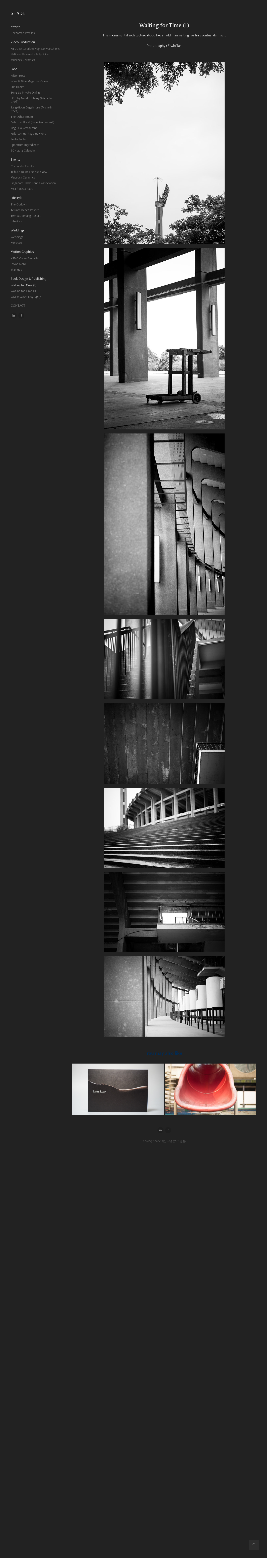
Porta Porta (18, 139)
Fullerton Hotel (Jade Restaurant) (32, 122)
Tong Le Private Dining (25, 92)
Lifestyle (16, 197)
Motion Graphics (22, 251)
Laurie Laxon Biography (26, 296)
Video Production (23, 42)
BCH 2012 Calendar (23, 150)
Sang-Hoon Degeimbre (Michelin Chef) (31, 109)
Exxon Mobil (18, 264)
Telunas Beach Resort (25, 210)
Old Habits (17, 87)
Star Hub (16, 269)
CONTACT (18, 305)
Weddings (18, 230)
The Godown (19, 204)
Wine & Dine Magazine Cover (29, 81)
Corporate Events (22, 166)
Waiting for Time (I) (23, 285)
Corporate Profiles (23, 33)
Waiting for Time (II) (24, 291)
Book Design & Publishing (28, 278)
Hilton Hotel (18, 75)
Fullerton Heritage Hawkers (28, 133)
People (15, 26)
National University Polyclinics (30, 54)
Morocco (16, 242)
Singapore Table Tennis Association (33, 183)
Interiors (16, 221)
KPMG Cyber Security (25, 258)
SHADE (18, 13)
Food (14, 69)
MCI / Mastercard (22, 189)
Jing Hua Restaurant (24, 128)
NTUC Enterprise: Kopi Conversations (35, 48)
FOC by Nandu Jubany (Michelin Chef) (31, 100)
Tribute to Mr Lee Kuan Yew (29, 172)
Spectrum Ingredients (25, 145)
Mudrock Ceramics (23, 60)
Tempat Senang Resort (26, 216)
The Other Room (22, 117)
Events (15, 159)
